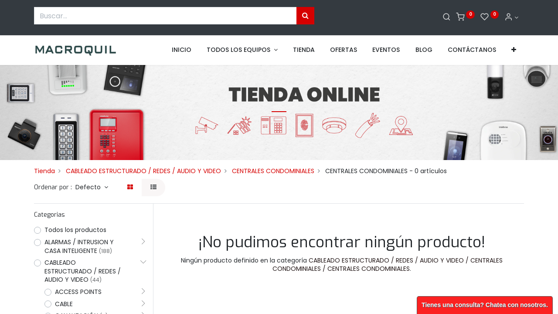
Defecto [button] (88, 187)
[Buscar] (446, 17)
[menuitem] (181, 50)
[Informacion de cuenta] (511, 17)
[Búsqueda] (305, 15)
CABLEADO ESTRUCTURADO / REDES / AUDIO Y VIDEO (143, 171)
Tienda (44, 171)
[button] (514, 50)
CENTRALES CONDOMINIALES (273, 171)
